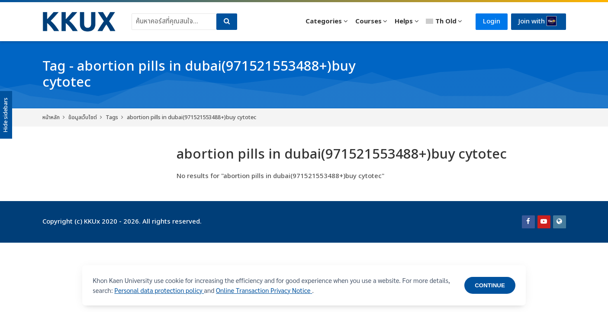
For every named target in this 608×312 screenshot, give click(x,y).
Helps (404, 21)
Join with (537, 21)
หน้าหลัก (51, 117)
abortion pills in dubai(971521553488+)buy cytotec (191, 117)
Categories (324, 21)
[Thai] (444, 21)
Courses (368, 21)
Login (491, 21)
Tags (112, 117)
